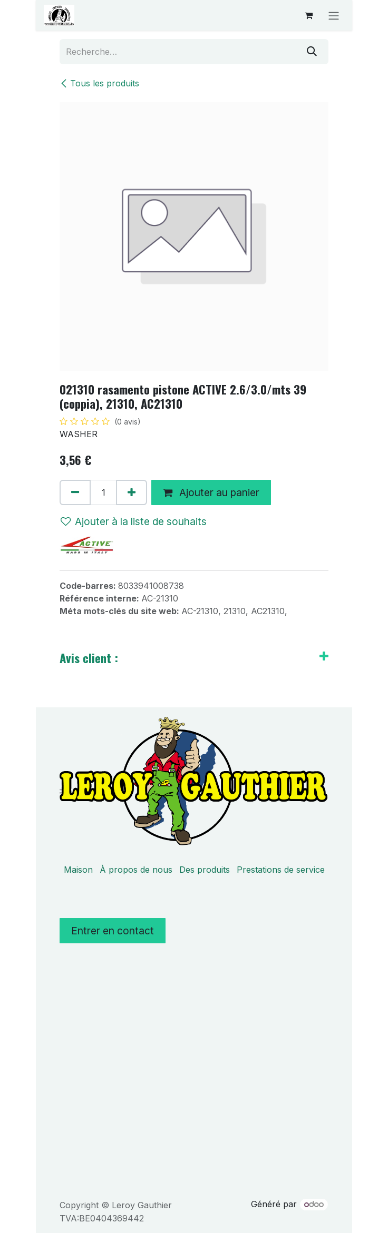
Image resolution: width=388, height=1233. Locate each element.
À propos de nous (136, 869)
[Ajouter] (131, 492)
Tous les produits (99, 83)
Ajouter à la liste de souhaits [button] (134, 521)
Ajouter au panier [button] (211, 492)
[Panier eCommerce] (308, 15)
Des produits (204, 869)
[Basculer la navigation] (333, 15)
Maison (78, 869)
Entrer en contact (112, 930)
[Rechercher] (311, 51)
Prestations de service (281, 869)
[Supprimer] (75, 492)
